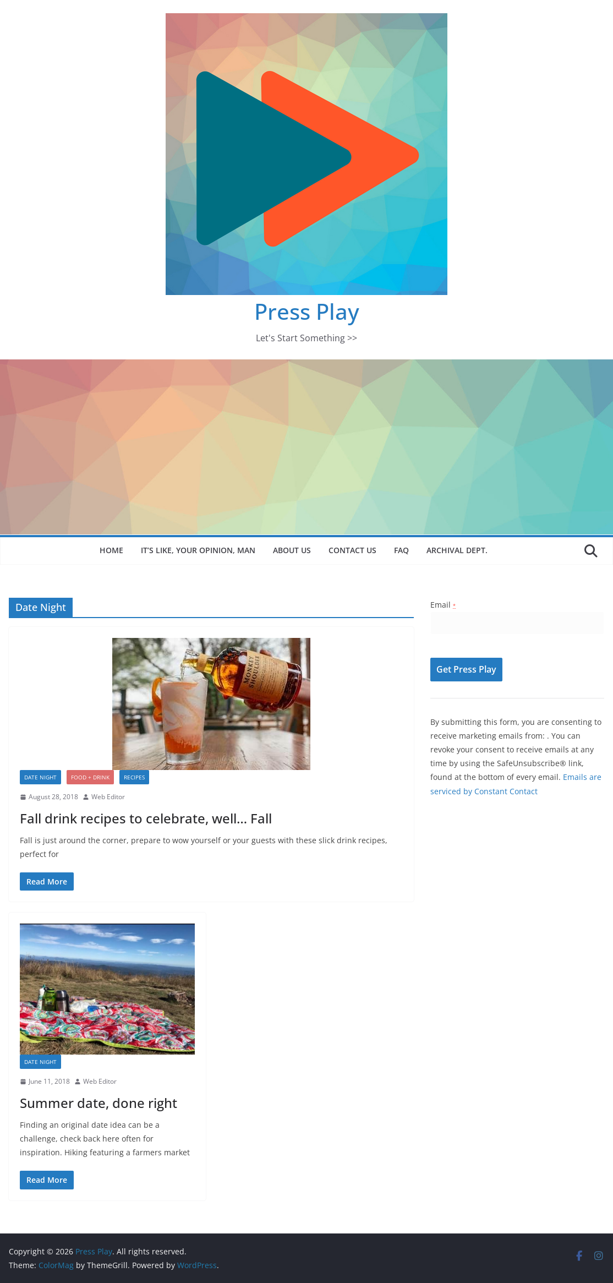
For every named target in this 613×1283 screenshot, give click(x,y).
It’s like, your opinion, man (198, 550)
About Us (292, 550)
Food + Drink (90, 777)
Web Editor (108, 796)
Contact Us (352, 550)
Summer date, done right (98, 1103)
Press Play (306, 311)
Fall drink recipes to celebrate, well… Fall (146, 818)
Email (443, 604)
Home (111, 550)
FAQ (401, 550)
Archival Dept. (457, 550)
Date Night (40, 777)
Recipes (134, 777)
